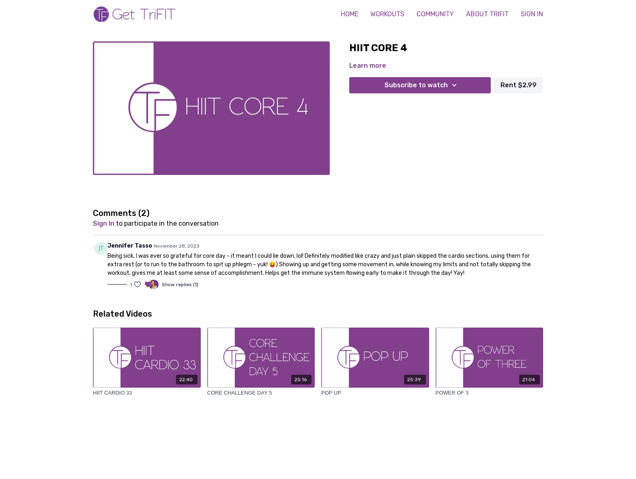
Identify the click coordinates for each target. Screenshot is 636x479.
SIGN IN (532, 14)
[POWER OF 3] (490, 393)
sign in (103, 223)
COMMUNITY (435, 14)
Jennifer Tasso (129, 245)
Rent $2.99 (519, 85)
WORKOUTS (387, 14)
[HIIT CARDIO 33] (147, 393)
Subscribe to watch (422, 85)
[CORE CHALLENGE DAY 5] (261, 393)
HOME (349, 14)
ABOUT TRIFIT (487, 14)
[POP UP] (375, 393)
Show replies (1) (180, 284)
